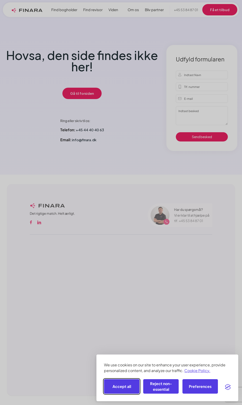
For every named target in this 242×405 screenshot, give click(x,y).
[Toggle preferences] (200, 386)
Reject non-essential (161, 386)
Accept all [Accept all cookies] (121, 386)
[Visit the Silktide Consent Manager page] (228, 386)
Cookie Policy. (197, 370)
